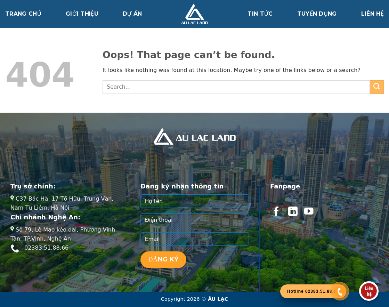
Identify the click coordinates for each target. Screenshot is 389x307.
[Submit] (377, 87)
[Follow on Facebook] (276, 212)
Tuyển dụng (317, 13)
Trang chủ (23, 13)
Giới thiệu (82, 13)
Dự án (132, 13)
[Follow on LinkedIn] (292, 212)
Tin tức (260, 13)
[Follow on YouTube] (308, 212)
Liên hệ (372, 13)
